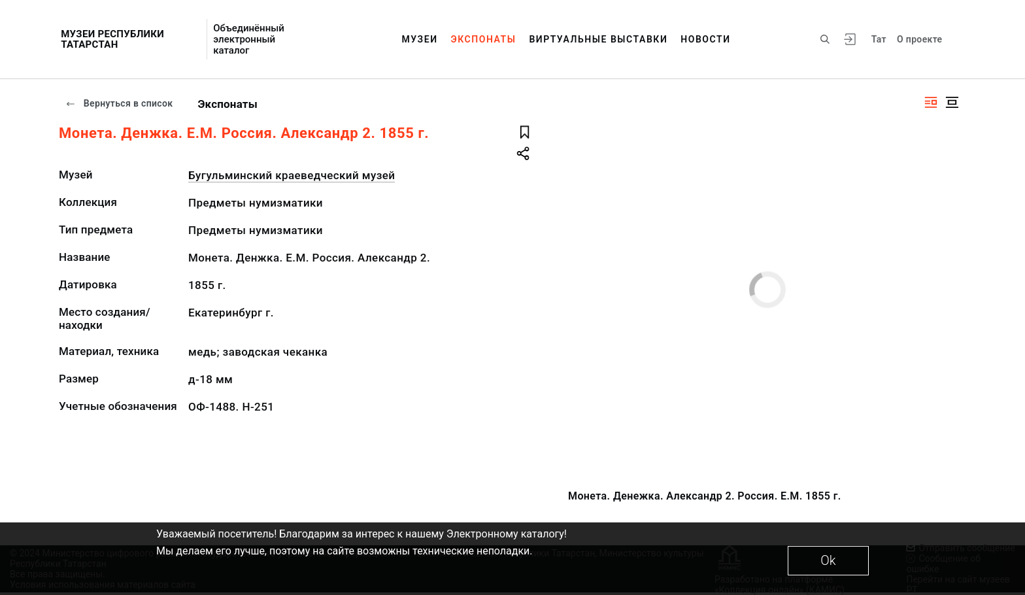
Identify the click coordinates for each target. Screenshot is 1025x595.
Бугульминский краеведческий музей (291, 175)
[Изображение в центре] (951, 102)
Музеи (419, 39)
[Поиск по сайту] (824, 39)
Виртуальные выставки (598, 39)
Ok (827, 560)
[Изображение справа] (930, 102)
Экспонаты (483, 39)
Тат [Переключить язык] (878, 39)
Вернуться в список (119, 103)
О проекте (919, 39)
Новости (705, 39)
